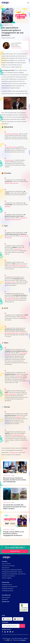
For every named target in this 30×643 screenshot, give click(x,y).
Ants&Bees (23, 640)
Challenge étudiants (7, 588)
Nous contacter (6, 563)
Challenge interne (7, 584)
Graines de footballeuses (11, 133)
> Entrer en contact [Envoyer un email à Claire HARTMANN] (16, 48)
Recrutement (5, 567)
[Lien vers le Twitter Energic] (7, 632)
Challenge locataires (7, 590)
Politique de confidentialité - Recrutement (14, 573)
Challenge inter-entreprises (9, 586)
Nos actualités (6, 597)
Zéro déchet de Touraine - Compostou (15, 333)
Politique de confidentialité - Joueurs (12, 571)
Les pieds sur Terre (10, 282)
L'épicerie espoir (9, 160)
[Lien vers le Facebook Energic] (2, 632)
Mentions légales (6, 578)
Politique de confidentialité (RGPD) (12, 569)
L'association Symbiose (11, 147)
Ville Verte (19, 417)
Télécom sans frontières (11, 183)
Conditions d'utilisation (8, 576)
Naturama (7, 206)
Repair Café (19, 376)
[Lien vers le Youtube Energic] (10, 632)
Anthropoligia (18, 249)
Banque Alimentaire (10, 394)
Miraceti (23, 316)
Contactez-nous (14, 452)
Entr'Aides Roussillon (18, 435)
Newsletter (5, 599)
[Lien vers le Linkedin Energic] (5, 632)
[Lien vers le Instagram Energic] (12, 632)
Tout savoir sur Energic (8, 565)
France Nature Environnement (17, 265)
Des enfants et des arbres (12, 298)
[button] (28, 3)
